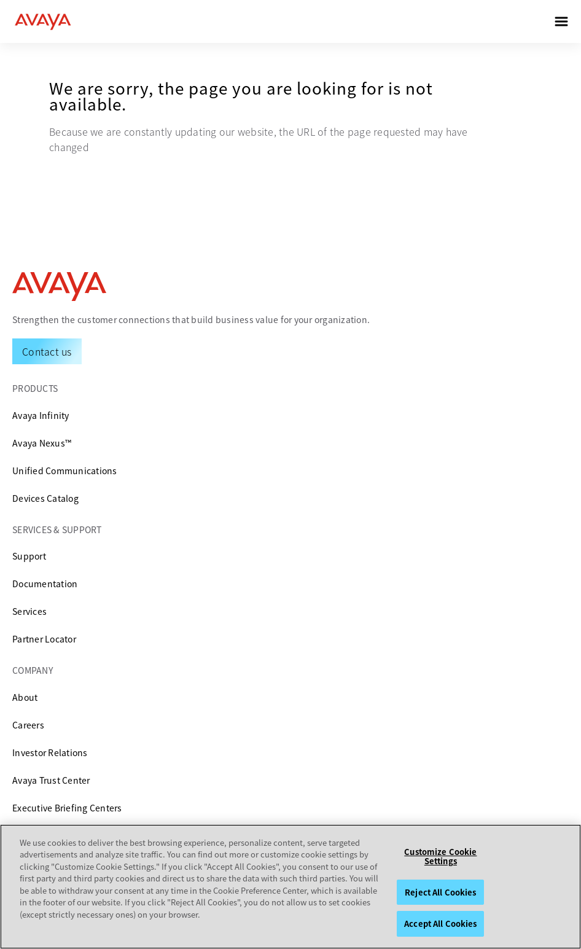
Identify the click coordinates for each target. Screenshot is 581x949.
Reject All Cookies (440, 892)
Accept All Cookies (440, 923)
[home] (43, 21)
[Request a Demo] (47, 351)
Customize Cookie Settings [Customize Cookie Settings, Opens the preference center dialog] (440, 856)
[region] (290, 886)
